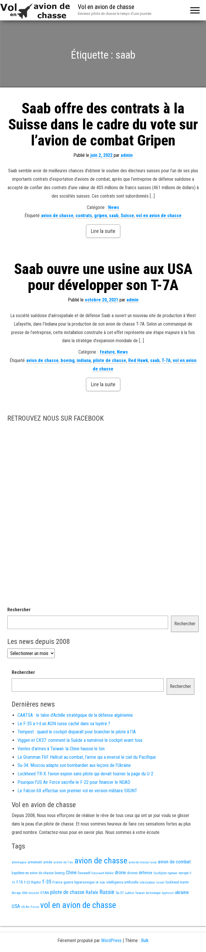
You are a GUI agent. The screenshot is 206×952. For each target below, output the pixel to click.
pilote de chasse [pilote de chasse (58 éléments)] (67, 892)
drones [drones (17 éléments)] (132, 873)
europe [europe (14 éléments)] (184, 873)
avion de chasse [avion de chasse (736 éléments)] (100, 860)
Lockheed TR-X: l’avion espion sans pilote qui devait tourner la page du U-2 (85, 774)
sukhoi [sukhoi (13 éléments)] (129, 893)
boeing (68, 360)
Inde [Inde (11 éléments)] (102, 882)
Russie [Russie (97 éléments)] (107, 891)
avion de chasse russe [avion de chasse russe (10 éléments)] (142, 862)
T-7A (166, 360)
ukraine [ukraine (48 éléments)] (182, 892)
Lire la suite (103, 231)
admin (127, 155)
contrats (83, 215)
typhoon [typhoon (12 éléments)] (168, 893)
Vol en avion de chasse (106, 6)
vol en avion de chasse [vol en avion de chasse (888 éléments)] (78, 905)
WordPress (111, 940)
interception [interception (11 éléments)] (147, 882)
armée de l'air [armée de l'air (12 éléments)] (63, 862)
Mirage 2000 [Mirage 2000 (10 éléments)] (19, 893)
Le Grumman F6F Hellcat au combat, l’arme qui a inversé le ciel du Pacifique (86, 757)
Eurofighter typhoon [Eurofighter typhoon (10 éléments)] (165, 873)
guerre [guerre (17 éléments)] (68, 882)
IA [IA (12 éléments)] (97, 882)
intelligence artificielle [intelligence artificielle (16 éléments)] (122, 882)
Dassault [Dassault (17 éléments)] (84, 873)
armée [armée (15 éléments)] (47, 862)
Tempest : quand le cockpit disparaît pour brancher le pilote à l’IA (76, 732)
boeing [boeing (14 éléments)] (60, 873)
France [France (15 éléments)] (57, 882)
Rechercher (19, 609)
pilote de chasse (109, 360)
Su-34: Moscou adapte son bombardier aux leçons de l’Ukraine (74, 765)
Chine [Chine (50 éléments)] (71, 872)
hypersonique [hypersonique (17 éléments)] (84, 882)
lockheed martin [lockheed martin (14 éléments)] (177, 882)
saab (114, 215)
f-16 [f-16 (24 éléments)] (19, 882)
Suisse (127, 215)
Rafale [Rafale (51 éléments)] (92, 892)
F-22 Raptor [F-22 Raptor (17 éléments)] (32, 882)
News (113, 207)
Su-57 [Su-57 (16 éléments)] (120, 892)
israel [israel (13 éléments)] (160, 882)
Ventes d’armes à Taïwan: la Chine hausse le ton (61, 748)
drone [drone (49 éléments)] (120, 872)
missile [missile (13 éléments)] (34, 893)
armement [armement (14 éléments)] (35, 862)
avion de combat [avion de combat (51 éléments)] (174, 862)
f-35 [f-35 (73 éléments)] (46, 882)
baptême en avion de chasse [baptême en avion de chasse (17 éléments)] (33, 873)
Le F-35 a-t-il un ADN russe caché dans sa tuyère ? (63, 723)
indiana (84, 360)
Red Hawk (138, 360)
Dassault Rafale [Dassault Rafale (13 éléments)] (102, 873)
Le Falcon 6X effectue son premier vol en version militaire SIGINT (77, 790)
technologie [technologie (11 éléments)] (153, 893)
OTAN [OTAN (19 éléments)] (44, 892)
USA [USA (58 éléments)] (16, 906)
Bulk (145, 940)
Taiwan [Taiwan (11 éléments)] (140, 893)
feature (107, 352)
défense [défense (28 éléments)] (145, 872)
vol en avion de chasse (159, 215)
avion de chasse (57, 215)
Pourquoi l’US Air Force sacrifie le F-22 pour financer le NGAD (73, 782)
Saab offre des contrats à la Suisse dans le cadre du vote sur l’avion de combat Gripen (103, 124)
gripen (100, 215)
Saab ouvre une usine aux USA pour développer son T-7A (103, 277)
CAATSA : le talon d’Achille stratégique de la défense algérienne (75, 715)
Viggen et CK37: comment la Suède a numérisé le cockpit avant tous (79, 740)
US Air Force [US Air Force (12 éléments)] (30, 907)
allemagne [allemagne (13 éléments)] (19, 862)
